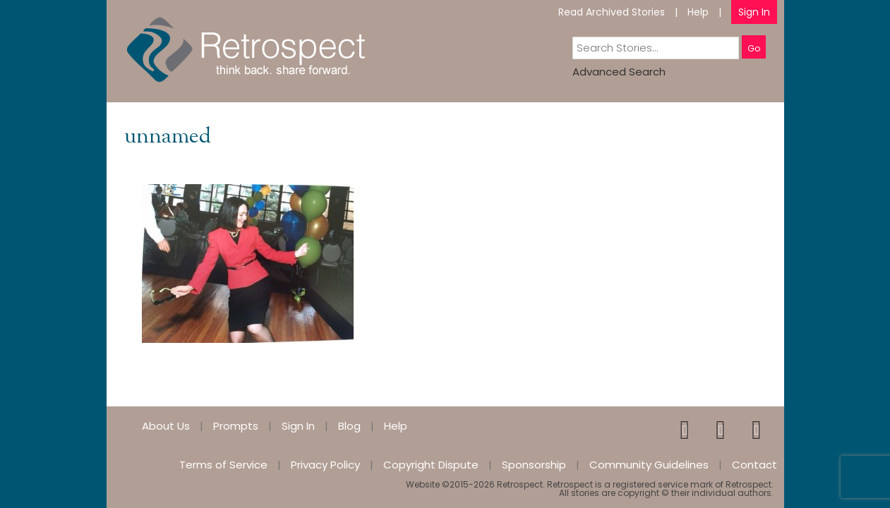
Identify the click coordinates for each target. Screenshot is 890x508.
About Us (166, 426)
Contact (754, 464)
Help (698, 12)
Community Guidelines (649, 464)
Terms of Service (223, 464)
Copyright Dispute (431, 464)
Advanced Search (619, 71)
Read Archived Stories (611, 12)
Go (753, 48)
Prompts (235, 426)
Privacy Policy (325, 464)
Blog (349, 426)
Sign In (754, 12)
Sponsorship (534, 464)
